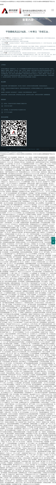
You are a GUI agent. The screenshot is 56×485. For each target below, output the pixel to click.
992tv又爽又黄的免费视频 (13, 216)
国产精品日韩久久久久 (29, 471)
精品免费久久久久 (50, 368)
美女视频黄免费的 (10, 482)
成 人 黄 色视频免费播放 (42, 443)
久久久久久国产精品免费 (37, 211)
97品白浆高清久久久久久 (20, 304)
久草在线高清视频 (44, 361)
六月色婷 (42, 401)
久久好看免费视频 (50, 448)
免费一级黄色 (42, 170)
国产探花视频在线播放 (27, 373)
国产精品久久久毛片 (41, 319)
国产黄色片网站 (9, 406)
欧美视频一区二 (44, 273)
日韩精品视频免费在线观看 (33, 281)
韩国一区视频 (33, 188)
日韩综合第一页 (15, 466)
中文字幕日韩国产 (18, 322)
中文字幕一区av (18, 371)
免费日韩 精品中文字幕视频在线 (24, 178)
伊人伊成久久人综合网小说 (18, 185)
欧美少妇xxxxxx (12, 186)
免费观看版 (15, 191)
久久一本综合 (29, 157)
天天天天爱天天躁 (5, 167)
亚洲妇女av (42, 428)
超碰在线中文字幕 (14, 321)
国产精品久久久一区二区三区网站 (46, 453)
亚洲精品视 (16, 476)
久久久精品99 (12, 459)
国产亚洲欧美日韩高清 (23, 168)
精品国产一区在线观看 (43, 214)
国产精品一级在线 (30, 278)
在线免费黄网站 (48, 386)
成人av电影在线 (43, 433)
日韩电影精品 (22, 183)
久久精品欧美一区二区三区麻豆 (26, 443)
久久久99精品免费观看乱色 (19, 247)
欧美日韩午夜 (46, 168)
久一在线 (34, 330)
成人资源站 (45, 231)
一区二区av (10, 258)
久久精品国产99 (21, 214)
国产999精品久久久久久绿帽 (13, 468)
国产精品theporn (31, 255)
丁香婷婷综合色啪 (29, 303)
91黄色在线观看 (10, 178)
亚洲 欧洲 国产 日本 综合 (15, 374)
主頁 (25, 24)
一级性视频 (34, 206)
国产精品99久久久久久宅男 (31, 469)
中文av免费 (38, 437)
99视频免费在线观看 (29, 407)
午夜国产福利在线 (10, 404)
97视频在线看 (43, 474)
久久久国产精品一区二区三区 (12, 164)
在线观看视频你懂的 (41, 374)
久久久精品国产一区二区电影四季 (17, 294)
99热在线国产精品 (26, 461)
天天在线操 (25, 468)
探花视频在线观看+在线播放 (20, 188)
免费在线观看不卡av (41, 296)
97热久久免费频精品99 (20, 177)
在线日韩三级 (42, 415)
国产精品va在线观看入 (41, 193)
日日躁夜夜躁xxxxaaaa (7, 450)
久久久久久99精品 (18, 401)
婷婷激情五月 (47, 450)
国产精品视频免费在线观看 (31, 363)
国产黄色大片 (15, 276)
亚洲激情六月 (13, 271)
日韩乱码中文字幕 (5, 389)
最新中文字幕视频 (6, 440)
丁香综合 (24, 448)
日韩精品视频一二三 (39, 178)
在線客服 (27, 15)
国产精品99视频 (40, 410)
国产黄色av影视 (32, 304)
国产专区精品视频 (31, 450)
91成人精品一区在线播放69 (45, 330)
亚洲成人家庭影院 (10, 422)
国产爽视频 (4, 473)
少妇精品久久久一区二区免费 (27, 270)
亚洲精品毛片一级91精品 (46, 245)
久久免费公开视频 (12, 311)
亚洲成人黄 (21, 157)
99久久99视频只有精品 (38, 378)
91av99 (27, 332)
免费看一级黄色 (35, 275)
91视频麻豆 (10, 463)
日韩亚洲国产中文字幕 (32, 433)
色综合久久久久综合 (31, 451)
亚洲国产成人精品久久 (14, 211)
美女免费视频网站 (8, 239)
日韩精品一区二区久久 (16, 165)
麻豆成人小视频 (13, 409)
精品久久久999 (27, 330)
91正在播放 (53, 440)
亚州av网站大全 (35, 356)
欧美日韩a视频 (36, 438)
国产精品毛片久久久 (22, 254)
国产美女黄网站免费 (30, 160)
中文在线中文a (25, 285)
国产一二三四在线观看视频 (9, 443)
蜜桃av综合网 (31, 183)
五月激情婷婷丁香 (43, 334)
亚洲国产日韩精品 (31, 214)
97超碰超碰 (52, 159)
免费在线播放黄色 (15, 283)
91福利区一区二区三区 (23, 430)
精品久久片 (8, 276)
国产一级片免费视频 (22, 309)
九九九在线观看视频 (39, 360)
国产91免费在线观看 (37, 240)
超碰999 (49, 170)
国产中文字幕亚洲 (17, 471)
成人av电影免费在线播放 (6, 407)
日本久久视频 (44, 409)
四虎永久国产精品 (16, 448)
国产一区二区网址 (22, 227)
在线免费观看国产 (8, 355)
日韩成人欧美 (49, 410)
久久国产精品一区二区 (16, 358)
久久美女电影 (9, 428)
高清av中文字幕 (32, 448)
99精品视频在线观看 (30, 263)
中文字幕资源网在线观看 (27, 355)
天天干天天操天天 (42, 327)
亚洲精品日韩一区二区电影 (14, 458)
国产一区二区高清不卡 (22, 265)
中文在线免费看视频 (45, 399)
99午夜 (12, 389)
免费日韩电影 (20, 296)
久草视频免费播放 (50, 299)
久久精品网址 (45, 366)
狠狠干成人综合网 (13, 360)
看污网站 (47, 355)
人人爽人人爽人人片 (15, 273)
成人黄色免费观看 (19, 263)
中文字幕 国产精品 (38, 441)
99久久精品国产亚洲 (9, 319)
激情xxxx (18, 373)
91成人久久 (9, 453)
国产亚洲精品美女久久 (10, 168)
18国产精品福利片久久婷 (11, 172)
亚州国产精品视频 (18, 280)
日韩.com (33, 389)
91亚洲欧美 (50, 293)
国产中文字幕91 (23, 237)
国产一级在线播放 (43, 365)
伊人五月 (26, 401)
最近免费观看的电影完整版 (30, 258)
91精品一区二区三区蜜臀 (27, 317)
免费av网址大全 (10, 396)
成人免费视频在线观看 (20, 239)
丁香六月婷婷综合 (51, 180)
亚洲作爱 (8, 191)
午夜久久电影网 (46, 352)
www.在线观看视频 (39, 368)
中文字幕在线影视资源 (35, 200)
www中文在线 (4, 409)
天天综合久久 (14, 224)
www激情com (25, 324)
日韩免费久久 (22, 417)
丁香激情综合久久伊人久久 (31, 474)
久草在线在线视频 (21, 195)
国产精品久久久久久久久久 (22, 389)
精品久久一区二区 (29, 391)
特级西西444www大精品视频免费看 (28, 414)
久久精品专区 (30, 236)
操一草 (6, 267)
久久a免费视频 (17, 170)
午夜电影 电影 (11, 195)
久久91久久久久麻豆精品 (30, 204)
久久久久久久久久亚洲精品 (14, 213)
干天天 (43, 309)
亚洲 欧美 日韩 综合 (19, 162)
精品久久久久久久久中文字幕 (20, 190)
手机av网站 (32, 468)
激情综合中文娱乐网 (17, 232)
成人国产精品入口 (26, 267)
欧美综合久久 (19, 303)
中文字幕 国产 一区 (10, 481)
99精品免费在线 (10, 373)
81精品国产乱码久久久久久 (13, 324)
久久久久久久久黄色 (30, 198)
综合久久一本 (36, 440)
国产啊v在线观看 (9, 433)
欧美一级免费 (36, 461)
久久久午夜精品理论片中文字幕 (35, 242)
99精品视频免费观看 (46, 265)
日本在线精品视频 (45, 222)
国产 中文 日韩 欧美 (37, 186)
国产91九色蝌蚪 (8, 438)
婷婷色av (18, 396)
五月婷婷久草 (20, 437)
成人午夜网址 (34, 170)
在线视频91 (37, 348)
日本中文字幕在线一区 (23, 334)
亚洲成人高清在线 (21, 242)
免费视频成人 (42, 258)
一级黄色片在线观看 (34, 265)
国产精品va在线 (31, 445)
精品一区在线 (26, 260)
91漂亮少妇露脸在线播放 (35, 473)
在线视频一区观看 (19, 226)
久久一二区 (26, 234)
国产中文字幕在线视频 (20, 299)
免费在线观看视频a (9, 288)
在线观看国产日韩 (45, 275)
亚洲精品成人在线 (42, 160)
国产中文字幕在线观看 (48, 226)
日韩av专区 (8, 412)
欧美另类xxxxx (21, 451)
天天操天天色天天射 (43, 481)
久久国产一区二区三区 (48, 388)
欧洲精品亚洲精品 (50, 196)
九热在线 (6, 477)
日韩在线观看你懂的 (7, 291)
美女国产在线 (31, 422)
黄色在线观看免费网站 (13, 424)
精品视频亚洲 (27, 280)
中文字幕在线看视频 (12, 307)
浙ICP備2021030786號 (44, 149)
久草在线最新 (51, 306)
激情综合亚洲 (35, 339)
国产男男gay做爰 (8, 343)
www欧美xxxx (6, 448)
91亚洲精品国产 (35, 343)
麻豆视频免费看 (41, 466)
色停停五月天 (18, 410)
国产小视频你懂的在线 (17, 204)
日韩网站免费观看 (7, 464)
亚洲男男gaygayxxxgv (21, 196)
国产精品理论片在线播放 (33, 325)
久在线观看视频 (6, 379)
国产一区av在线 (46, 190)
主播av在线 (28, 463)
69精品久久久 (4, 182)
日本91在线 (21, 316)
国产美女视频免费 (24, 245)
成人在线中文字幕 (49, 406)
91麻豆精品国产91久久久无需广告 (39, 283)
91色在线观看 (6, 361)
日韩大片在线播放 (13, 414)
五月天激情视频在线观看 (34, 239)
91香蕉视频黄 (8, 170)
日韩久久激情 (24, 381)
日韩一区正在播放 (14, 394)
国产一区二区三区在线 (19, 441)
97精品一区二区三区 (6, 441)
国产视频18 (35, 307)
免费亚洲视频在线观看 (19, 432)
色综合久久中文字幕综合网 (19, 352)
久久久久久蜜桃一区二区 (28, 396)
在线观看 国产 (18, 258)
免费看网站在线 (23, 473)
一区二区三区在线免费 (49, 383)
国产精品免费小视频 (50, 396)
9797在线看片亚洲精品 (6, 432)
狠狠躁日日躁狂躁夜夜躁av (45, 459)
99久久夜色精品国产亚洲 (34, 352)
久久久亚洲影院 (33, 254)
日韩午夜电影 (18, 260)
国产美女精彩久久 (45, 339)
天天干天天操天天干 (10, 218)
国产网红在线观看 (41, 379)
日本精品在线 (18, 291)
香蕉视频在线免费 (14, 229)
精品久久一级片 (52, 425)
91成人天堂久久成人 (21, 319)
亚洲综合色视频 (41, 321)
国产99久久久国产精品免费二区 (16, 325)
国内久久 (52, 281)
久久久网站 (8, 391)
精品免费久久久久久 (35, 394)
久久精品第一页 (29, 437)
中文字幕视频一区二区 (24, 347)
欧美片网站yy (22, 361)
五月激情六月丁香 (11, 200)
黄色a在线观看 (16, 340)
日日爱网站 (8, 190)
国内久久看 (51, 319)
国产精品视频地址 (37, 384)
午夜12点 (30, 348)
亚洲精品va (21, 278)
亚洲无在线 (40, 445)
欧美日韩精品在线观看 (11, 281)
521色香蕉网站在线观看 (27, 164)
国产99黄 (2, 299)
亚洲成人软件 (18, 288)
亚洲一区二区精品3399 (8, 474)
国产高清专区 (19, 469)
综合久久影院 (50, 456)
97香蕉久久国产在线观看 (33, 195)
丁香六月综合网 (34, 245)
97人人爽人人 (6, 479)
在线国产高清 (44, 332)
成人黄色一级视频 (8, 250)
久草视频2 (31, 257)
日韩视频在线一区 (34, 376)
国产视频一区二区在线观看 (28, 306)
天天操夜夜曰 (25, 273)
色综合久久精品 (15, 298)
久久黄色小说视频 (44, 237)
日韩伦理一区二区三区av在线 (23, 384)
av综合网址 (3, 463)
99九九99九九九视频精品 (26, 360)
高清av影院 (7, 204)
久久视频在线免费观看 (20, 427)
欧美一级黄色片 (41, 232)
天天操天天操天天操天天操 (31, 322)
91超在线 (40, 370)
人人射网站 (21, 312)
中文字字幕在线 (39, 317)
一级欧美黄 (29, 441)
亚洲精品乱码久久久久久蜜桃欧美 (39, 224)
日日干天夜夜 (14, 402)
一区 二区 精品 (6, 466)
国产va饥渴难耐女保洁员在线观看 (19, 477)
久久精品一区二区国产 (48, 200)
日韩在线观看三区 (28, 458)
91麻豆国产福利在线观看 (44, 417)
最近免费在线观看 (35, 222)
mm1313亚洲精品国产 (6, 255)
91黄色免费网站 (18, 407)
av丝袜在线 (27, 206)
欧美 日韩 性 (13, 278)
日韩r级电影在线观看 (17, 391)
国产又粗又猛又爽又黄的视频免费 (33, 482)
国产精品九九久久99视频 (35, 209)
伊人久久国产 (17, 453)
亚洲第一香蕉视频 (38, 221)
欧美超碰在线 (18, 428)
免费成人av (11, 469)
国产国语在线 (14, 361)
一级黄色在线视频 (13, 209)
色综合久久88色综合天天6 (47, 430)
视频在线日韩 (27, 350)
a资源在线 (32, 379)
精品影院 (31, 477)
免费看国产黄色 (4, 321)
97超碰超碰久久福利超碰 (46, 414)
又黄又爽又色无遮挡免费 (41, 392)
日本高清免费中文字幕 (16, 201)
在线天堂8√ (41, 397)
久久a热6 (3, 317)
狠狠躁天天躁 (45, 422)
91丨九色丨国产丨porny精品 (35, 455)
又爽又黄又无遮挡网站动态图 (12, 285)
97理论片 (34, 365)
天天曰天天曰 (23, 415)
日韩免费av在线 (30, 162)
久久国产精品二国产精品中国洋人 (26, 419)
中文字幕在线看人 (39, 420)
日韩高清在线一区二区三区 (12, 208)
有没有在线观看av (22, 337)
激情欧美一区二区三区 (41, 291)
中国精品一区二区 (38, 252)
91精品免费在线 (32, 481)
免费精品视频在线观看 (45, 250)
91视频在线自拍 (35, 409)
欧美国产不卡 (46, 182)
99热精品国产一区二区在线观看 (8, 157)
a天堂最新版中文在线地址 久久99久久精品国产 (38, 342)
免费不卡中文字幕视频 (42, 183)
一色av (50, 167)
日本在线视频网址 (49, 242)
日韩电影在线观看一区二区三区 (13, 234)
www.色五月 (14, 160)
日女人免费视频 (42, 165)
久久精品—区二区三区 (18, 365)
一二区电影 (28, 365)
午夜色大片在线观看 (10, 368)
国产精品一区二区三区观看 (19, 397)
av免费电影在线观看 (14, 267)
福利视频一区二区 (6, 397)
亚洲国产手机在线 (46, 329)
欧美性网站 (32, 218)
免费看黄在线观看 (7, 476)
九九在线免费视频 (14, 252)
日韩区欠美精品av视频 (36, 286)
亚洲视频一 (16, 301)
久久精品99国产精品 (25, 476)
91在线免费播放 (32, 370)
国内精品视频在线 (44, 412)
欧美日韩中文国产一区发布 (39, 425)
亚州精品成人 (18, 339)
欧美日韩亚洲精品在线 (20, 203)
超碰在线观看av (17, 330)
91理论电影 (41, 254)
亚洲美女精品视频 (5, 283)
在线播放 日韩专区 (32, 299)
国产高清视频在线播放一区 (46, 307)
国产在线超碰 (26, 383)
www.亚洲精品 (6, 376)
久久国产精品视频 (50, 178)
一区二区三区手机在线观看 (11, 237)
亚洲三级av (27, 244)
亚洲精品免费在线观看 (13, 399)
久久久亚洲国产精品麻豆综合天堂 (41, 476)
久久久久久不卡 (34, 412)
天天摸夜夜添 (50, 232)
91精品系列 (21, 160)
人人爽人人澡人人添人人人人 (38, 456)
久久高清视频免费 (8, 177)
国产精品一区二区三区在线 (48, 461)
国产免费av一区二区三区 (12, 286)
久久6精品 (3, 307)
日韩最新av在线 (41, 335)
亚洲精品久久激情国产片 (37, 260)
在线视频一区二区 (8, 335)
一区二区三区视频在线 (35, 190)
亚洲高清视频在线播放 (29, 329)
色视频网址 (41, 188)
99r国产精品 (26, 374)
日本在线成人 (45, 438)
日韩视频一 (32, 193)
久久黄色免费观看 (35, 332)
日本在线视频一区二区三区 (45, 347)
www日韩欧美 (26, 339)
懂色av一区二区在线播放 (23, 275)
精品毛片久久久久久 (14, 182)
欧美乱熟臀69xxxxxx (25, 172)
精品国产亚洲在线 (8, 425)
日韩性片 (38, 422)
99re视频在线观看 (19, 219)
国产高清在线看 (33, 381)
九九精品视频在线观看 (26, 301)
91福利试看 (48, 420)
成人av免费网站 (40, 203)
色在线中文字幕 (24, 286)
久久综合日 (36, 159)
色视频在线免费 (24, 222)
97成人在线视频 (34, 401)
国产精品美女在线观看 (30, 232)
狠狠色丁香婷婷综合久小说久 (24, 221)
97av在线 (15, 370)
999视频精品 (50, 165)
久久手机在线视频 (5, 160)
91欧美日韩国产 (45, 402)
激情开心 (31, 309)
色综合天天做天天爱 (45, 280)
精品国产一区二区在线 (11, 445)
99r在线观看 (21, 281)
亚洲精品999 (45, 216)
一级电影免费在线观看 (19, 255)
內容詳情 (29, 24)
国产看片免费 (44, 159)
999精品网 (8, 159)
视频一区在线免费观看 (27, 167)
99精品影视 (17, 355)
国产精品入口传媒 (32, 415)
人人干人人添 (3, 386)
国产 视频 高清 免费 (11, 316)
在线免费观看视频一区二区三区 (8, 312)
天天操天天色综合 (39, 303)
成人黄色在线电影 (47, 177)
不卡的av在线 (9, 371)
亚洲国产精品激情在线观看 (41, 157)
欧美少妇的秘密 (11, 275)
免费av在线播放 (40, 396)
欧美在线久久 (41, 448)
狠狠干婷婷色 (9, 435)
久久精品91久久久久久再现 (7, 198)
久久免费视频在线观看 (10, 293)
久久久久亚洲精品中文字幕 (21, 335)
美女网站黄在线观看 (15, 461)
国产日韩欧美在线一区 (49, 311)
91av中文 (22, 208)
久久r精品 (40, 450)
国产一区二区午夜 (48, 370)
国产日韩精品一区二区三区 (31, 250)
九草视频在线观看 (35, 402)
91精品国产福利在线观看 (42, 419)
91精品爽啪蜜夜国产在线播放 (8, 227)
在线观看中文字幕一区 (24, 409)
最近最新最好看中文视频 (44, 451)
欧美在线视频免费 (42, 304)
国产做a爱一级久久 (22, 459)
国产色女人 (49, 254)
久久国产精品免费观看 (25, 307)
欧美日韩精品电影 (26, 345)
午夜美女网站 (3, 186)
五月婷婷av (50, 379)
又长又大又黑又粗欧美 (26, 440)
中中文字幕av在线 (50, 260)
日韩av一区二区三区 (36, 182)
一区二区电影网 (30, 185)
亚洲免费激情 (48, 468)
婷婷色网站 (30, 435)
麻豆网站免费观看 (51, 471)
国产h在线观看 (39, 218)
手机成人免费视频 (14, 381)
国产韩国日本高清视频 (49, 384)
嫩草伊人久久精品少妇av (22, 388)
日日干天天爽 (19, 244)
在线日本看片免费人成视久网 (32, 316)
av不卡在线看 (3, 459)
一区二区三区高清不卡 (12, 183)
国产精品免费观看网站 (24, 356)
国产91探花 (32, 404)
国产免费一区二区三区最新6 (42, 208)
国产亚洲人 (37, 309)
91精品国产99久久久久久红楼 (12, 456)
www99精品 (10, 383)
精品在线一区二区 (38, 458)
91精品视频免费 (30, 293)
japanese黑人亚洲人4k (8, 327)
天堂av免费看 (23, 370)
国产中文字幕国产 (25, 229)
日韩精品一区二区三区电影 (38, 244)
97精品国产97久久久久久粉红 (25, 368)
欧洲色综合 (31, 196)
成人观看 (38, 329)
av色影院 (32, 374)
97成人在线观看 (31, 294)
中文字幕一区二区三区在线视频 (20, 412)
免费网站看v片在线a (42, 389)
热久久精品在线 (40, 213)
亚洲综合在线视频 (20, 433)
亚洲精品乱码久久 (19, 463)
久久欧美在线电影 (32, 227)
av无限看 (45, 350)
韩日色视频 (44, 285)
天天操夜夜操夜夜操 (10, 419)
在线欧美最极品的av (12, 415)
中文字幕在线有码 (18, 363)
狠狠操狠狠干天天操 (21, 481)
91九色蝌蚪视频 (25, 182)
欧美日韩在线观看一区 (22, 327)
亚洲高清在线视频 (43, 381)
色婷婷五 (51, 365)
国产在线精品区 (24, 394)
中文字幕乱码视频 (37, 271)
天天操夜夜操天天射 (48, 271)
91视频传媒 (3, 458)
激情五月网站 (43, 249)
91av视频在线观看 (47, 239)
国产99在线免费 (17, 257)
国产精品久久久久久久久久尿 (31, 173)
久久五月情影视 (23, 209)
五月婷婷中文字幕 (19, 180)
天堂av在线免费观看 (10, 334)
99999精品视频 (27, 358)
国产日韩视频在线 (46, 195)
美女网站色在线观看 (36, 383)
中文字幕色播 (45, 440)
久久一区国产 (9, 299)
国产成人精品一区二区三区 (38, 276)
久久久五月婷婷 (4, 262)
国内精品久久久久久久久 (37, 191)
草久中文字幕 (25, 283)
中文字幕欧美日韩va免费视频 (11, 314)
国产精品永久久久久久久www (21, 464)
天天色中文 (52, 185)
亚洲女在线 (3, 221)
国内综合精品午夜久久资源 (38, 298)
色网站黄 (31, 268)
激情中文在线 (19, 474)
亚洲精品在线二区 (24, 402)
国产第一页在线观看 (16, 479)
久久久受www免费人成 (22, 404)
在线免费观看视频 (27, 175)
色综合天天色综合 (19, 425)
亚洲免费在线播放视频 (9, 242)
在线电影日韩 (39, 278)
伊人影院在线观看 (15, 167)
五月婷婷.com (34, 334)
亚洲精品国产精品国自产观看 (46, 219)
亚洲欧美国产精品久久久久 (29, 453)
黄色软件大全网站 (30, 296)
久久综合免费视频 (34, 353)
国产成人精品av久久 (17, 159)
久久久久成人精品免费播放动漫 (44, 404)
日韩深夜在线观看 (21, 386)
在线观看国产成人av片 (6, 301)
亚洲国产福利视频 (48, 209)
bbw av (10, 322)
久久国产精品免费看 (10, 296)
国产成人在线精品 (8, 350)
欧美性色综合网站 (24, 224)
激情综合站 (44, 172)
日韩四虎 (18, 306)
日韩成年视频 (11, 388)
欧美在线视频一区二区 (49, 391)
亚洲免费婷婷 (43, 322)
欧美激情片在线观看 (43, 227)
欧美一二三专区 (25, 456)
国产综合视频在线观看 (6, 370)
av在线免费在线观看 (20, 455)
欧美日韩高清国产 (26, 378)
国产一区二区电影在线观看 (21, 353)
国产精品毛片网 (21, 236)
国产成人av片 (37, 177)
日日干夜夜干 (45, 281)
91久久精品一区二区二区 (37, 201)
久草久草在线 (34, 324)
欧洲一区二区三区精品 (39, 301)
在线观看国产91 (29, 392)
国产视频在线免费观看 (8, 303)
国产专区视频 (38, 391)
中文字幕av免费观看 (19, 450)
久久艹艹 (30, 177)
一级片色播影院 (18, 406)
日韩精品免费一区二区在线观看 (12, 345)
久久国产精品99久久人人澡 (28, 446)
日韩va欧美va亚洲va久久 (9, 214)
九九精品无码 (43, 469)
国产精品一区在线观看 (42, 337)
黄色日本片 (44, 371)
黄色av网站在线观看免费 (9, 437)
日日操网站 (45, 358)
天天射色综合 (11, 244)
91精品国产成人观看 (32, 432)
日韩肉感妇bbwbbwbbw (30, 165)
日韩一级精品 (26, 170)
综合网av (26, 379)
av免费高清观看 (34, 430)
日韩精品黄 (28, 425)
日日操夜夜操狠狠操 (22, 200)
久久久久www (30, 208)
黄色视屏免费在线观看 (13, 317)
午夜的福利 (53, 438)
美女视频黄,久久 (10, 231)
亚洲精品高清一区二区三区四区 (24, 231)
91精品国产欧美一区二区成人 (28, 321)
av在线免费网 (31, 319)
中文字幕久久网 (48, 278)
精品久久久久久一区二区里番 (30, 428)
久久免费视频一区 (35, 273)
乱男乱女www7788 (47, 394)
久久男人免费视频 (34, 237)
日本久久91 (41, 206)
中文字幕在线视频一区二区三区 (29, 340)
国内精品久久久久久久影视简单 (44, 407)
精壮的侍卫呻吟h (31, 289)
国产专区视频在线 (23, 193)
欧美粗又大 (43, 173)
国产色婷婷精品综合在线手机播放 (16, 342)
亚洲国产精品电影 (31, 417)
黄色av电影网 (41, 180)
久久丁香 (12, 196)
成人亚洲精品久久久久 (7, 392)
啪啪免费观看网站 (19, 392)
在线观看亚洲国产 (8, 339)
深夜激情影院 (7, 471)
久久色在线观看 (39, 406)
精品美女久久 (36, 463)
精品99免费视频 (40, 196)
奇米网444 (34, 229)
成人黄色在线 (40, 468)
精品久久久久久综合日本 (24, 271)
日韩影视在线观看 (13, 473)
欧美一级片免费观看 (22, 218)
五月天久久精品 (35, 172)
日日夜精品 (34, 347)
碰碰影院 (44, 373)
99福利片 (25, 257)
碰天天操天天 (6, 378)
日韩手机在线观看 (35, 234)
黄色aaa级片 (24, 216)
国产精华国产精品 (49, 458)
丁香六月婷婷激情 (32, 397)
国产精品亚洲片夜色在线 (40, 427)
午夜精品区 (33, 335)
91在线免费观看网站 (37, 345)
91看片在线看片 (10, 265)
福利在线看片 (12, 236)
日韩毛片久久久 (48, 240)
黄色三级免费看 (32, 459)
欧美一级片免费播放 (40, 293)
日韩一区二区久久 (8, 263)
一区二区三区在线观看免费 (9, 193)
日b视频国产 (26, 288)
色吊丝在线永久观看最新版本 (33, 226)
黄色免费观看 (21, 311)
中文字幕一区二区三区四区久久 (14, 206)
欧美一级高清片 (51, 298)
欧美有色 (49, 415)
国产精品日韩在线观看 (6, 446)
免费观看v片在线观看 (28, 291)
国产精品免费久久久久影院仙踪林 (41, 267)
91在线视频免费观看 (32, 361)
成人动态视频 (49, 397)
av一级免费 (41, 424)
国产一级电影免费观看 (42, 185)
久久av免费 (16, 222)
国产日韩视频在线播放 (34, 247)
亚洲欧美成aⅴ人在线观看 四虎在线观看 (35, 312)
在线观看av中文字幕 (24, 191)
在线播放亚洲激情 (12, 356)
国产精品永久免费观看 (18, 366)
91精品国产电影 (13, 245)
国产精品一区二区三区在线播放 (38, 464)
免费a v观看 (38, 236)
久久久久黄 (10, 162)
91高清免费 (13, 451)
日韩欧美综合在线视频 (11, 420)
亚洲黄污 (27, 262)
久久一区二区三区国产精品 (43, 270)
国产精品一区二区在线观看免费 (13, 329)
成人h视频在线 (24, 268)
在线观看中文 (12, 386)
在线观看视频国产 (12, 347)
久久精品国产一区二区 (7, 180)
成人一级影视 (42, 432)
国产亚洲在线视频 (5, 455)
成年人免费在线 (35, 399)
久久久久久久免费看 (43, 204)
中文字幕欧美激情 (37, 350)
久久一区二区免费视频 (47, 356)
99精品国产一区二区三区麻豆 (43, 257)
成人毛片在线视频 (8, 203)
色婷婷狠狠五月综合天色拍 (48, 316)
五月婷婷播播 (15, 268)
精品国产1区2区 (18, 350)
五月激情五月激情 (8, 410)
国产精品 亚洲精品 (47, 288)
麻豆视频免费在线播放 (8, 306)
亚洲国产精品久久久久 (7, 427)
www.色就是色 (21, 293)
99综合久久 (10, 226)
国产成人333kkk (12, 417)
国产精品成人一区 (42, 306)
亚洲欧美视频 (37, 231)
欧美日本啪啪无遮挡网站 (41, 167)
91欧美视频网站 (45, 348)
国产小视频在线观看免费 (45, 324)
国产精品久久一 (48, 186)
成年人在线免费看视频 (18, 240)
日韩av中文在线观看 (17, 379)
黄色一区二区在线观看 (31, 219)
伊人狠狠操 (3, 244)
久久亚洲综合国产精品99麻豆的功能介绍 (27, 249)
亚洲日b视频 (41, 229)
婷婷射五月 (5, 245)
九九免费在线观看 (41, 471)
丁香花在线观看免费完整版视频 (13, 175)
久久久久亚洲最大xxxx (47, 234)
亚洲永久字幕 (15, 440)
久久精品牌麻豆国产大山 (9, 254)
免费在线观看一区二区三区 (17, 262)
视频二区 (50, 172)
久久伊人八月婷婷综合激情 (38, 262)
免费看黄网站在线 (42, 198)
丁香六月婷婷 (49, 309)
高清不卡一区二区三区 (29, 410)
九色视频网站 (24, 314)
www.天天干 (5, 278)
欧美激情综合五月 (16, 378)
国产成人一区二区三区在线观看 (19, 376)
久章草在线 (13, 249)
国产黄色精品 (48, 218)
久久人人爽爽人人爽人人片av (43, 164)
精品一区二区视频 (7, 304)
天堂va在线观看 (22, 348)
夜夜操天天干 (30, 311)
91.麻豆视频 (35, 280)
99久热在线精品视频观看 (46, 363)
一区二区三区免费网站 (18, 332)
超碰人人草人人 (11, 337)
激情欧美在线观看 (18, 438)
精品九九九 (9, 401)
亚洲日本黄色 (31, 337)
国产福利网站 (38, 311)
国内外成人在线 (45, 247)
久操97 (12, 455)
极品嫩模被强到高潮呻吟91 (28, 466)
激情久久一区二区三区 (35, 216)
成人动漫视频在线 (25, 298)
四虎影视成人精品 (28, 371)
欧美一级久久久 (22, 445)
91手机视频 (30, 427)
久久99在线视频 (28, 159)
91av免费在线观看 (25, 276)
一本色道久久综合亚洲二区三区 (31, 479)
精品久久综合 (19, 482)
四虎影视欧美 (26, 201)
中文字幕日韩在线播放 (20, 435)
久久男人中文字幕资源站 (24, 186)
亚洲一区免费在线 (38, 175)
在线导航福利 (8, 222)
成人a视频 (37, 371)
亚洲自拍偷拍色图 (35, 285)
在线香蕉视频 (31, 203)
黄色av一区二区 (39, 355)
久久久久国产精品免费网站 (7, 384)
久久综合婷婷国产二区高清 (44, 294)
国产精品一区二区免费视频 (44, 255)
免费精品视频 (33, 424)
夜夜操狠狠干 (27, 438)
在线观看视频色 (44, 353)
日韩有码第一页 (11, 221)
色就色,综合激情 (36, 358)
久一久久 (3, 342)
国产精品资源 (38, 435)
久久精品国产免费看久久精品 (35, 386)
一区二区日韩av (20, 198)
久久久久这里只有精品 (36, 168)
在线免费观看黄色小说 (31, 180)
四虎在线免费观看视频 (26, 252)
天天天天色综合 (18, 250)
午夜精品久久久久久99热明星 (10, 270)
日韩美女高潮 (40, 289)
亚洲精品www (25, 211)
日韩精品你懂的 (47, 482)
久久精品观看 (18, 383)
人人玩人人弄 (16, 446)
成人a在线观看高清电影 (29, 213)
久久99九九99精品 (21, 289)
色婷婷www (38, 373)
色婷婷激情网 (32, 327)
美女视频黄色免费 (36, 288)
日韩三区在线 (44, 479)
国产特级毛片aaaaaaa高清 (15, 173)
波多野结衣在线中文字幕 (42, 162)
